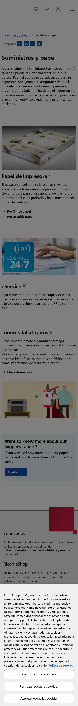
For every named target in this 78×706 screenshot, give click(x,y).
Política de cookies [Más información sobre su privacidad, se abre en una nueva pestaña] (61, 665)
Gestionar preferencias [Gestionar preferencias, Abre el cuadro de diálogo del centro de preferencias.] (39, 674)
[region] (39, 645)
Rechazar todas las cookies (39, 686)
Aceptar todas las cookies (39, 698)
